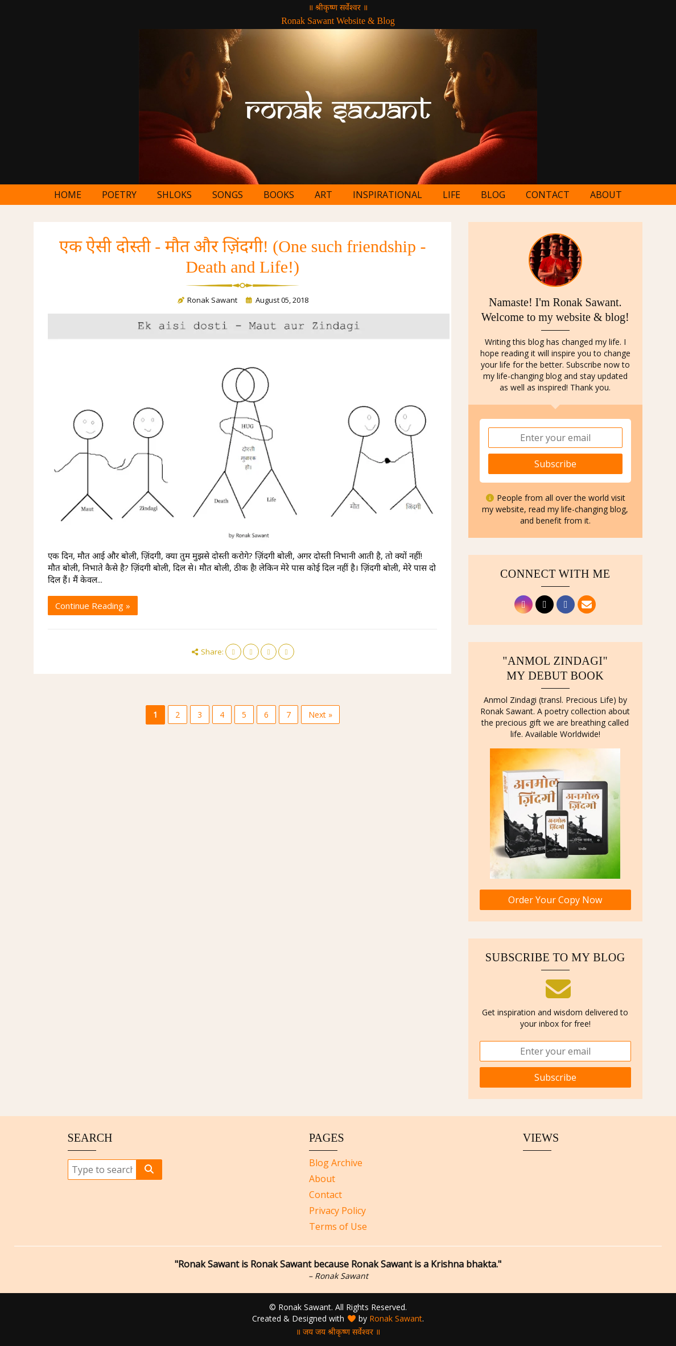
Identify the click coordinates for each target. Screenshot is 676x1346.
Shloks (174, 194)
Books (278, 194)
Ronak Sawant (395, 1318)
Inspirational (387, 194)
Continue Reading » (92, 605)
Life (451, 194)
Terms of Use (338, 1226)
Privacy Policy (337, 1210)
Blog (493, 194)
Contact (548, 194)
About (606, 194)
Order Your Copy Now (555, 900)
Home (67, 194)
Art (323, 194)
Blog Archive (335, 1162)
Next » (320, 714)
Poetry (119, 194)
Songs (227, 194)
